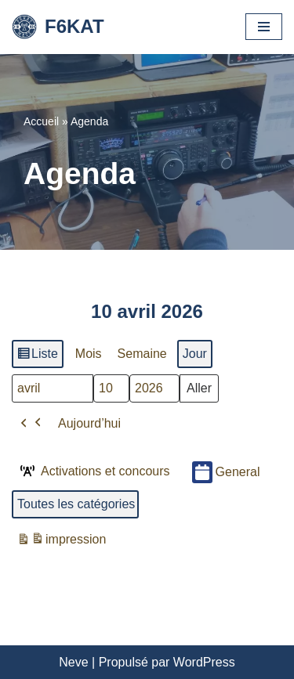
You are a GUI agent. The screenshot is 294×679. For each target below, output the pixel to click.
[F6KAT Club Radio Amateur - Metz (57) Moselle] (58, 27)
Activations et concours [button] (93, 470)
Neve (73, 662)
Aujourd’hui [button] (89, 422)
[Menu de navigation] (263, 26)
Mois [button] (88, 353)
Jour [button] (195, 353)
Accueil (41, 121)
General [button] (226, 471)
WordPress (204, 662)
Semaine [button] (142, 353)
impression (61, 541)
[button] (31, 423)
